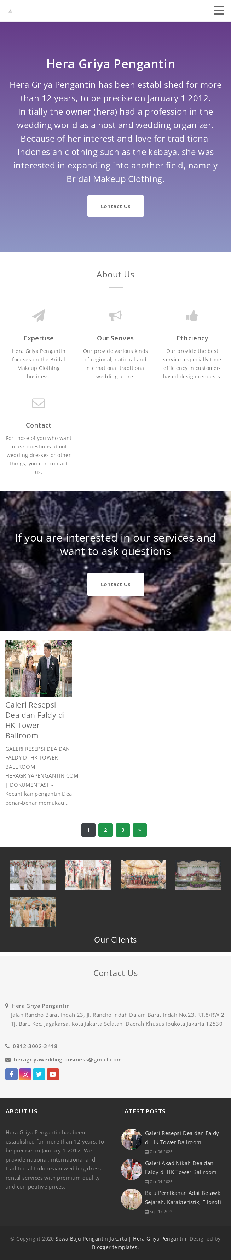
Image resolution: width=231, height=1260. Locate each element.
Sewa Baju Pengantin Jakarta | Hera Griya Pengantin (121, 1238)
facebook (11, 1075)
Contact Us (115, 206)
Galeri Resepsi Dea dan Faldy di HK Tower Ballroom (35, 720)
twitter (39, 1075)
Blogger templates (115, 1247)
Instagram (25, 1075)
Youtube (53, 1075)
